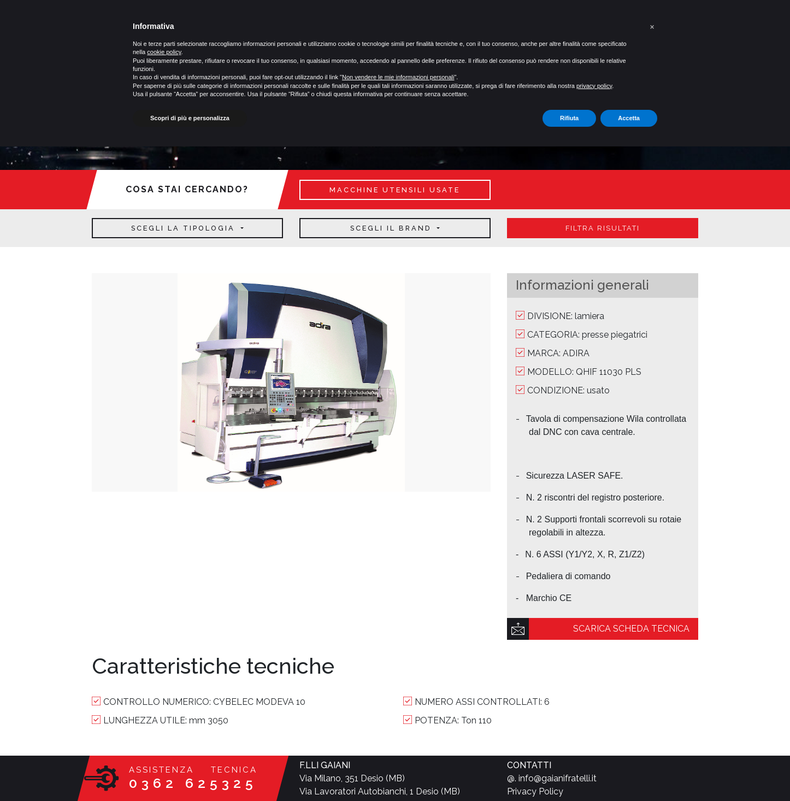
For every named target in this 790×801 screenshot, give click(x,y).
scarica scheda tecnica (631, 628)
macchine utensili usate (394, 190)
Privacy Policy (535, 791)
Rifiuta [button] (569, 118)
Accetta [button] (629, 118)
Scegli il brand (392, 228)
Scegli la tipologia (184, 228)
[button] (652, 26)
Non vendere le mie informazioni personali (398, 77)
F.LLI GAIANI (324, 765)
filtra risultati (602, 228)
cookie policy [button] (164, 52)
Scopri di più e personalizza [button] (189, 118)
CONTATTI (529, 765)
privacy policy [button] (594, 86)
